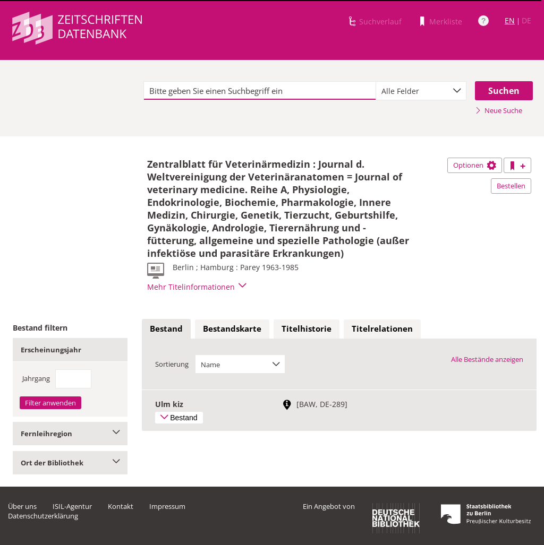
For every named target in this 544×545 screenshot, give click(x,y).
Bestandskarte (232, 328)
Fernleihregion (70, 433)
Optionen (474, 165)
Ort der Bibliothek (70, 463)
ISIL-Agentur (72, 506)
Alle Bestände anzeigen (487, 359)
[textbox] (259, 90)
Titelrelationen (382, 328)
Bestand (166, 328)
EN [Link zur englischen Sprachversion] (510, 20)
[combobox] (421, 90)
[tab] (166, 329)
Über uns (22, 506)
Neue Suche (498, 110)
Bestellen (511, 186)
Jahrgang (36, 378)
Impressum (167, 506)
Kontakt (120, 506)
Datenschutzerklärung (43, 516)
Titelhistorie (307, 328)
